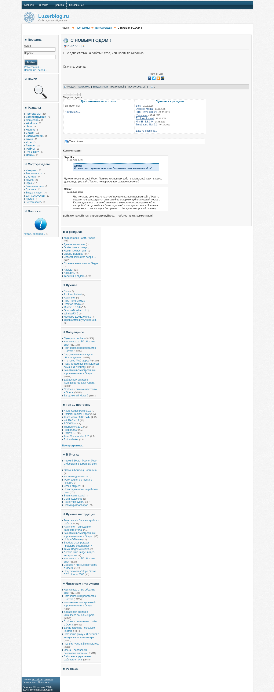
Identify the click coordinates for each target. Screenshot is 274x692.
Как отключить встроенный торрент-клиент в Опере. (80, 372)
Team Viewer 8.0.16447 (77, 417)
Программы (83, 27)
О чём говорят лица (75, 247)
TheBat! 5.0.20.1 (73, 426)
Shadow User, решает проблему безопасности (78, 544)
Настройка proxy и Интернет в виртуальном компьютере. (81, 636)
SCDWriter (70, 423)
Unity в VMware (73, 539)
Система (31, 176)
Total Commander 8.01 (76, 436)
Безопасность (34, 173)
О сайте (37, 679)
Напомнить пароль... (36, 70)
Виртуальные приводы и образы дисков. (78, 356)
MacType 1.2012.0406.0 (77, 316)
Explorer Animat (145, 118)
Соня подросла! (73, 498)
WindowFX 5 (71, 313)
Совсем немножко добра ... (80, 257)
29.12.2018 (73, 45)
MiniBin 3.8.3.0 (144, 121)
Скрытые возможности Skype (81, 263)
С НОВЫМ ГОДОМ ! (90, 40)
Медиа (30, 179)
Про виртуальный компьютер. (81, 643)
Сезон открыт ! (72, 486)
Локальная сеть (35, 186)
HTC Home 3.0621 (146, 112)
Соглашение (29, 682)
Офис (29, 183)
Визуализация (34, 192)
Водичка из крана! (74, 495)
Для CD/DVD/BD (35, 195)
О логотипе (44, 682)
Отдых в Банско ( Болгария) (80, 470)
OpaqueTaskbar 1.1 (75, 310)
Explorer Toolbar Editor (77, 414)
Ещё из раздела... (146, 130)
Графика (31, 189)
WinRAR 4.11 (71, 420)
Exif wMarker (71, 439)
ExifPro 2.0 (70, 433)
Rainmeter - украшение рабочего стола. (77, 528)
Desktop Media (144, 108)
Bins (138, 105)
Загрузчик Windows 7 (76, 395)
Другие (30, 198)
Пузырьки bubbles (74, 338)
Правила (48, 679)
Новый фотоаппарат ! (76, 505)
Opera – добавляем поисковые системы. (76, 652)
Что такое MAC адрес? (77, 360)
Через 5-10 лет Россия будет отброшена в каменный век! (81, 462)
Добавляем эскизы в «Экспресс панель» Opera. (79, 381)
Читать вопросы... (34, 233)
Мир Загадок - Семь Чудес (79, 237)
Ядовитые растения (75, 250)
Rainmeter (141, 115)
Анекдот (68, 269)
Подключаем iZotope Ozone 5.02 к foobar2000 (80, 573)
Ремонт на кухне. (74, 501)
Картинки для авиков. (76, 476)
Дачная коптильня (74, 244)
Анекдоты (69, 272)
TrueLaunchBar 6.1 (147, 124)
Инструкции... (73, 111)
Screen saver (33, 202)
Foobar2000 (71, 429)
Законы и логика (73, 253)
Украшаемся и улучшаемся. (80, 319)
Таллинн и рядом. (74, 276)
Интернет (31, 170)
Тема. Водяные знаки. (77, 548)
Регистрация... (32, 67)
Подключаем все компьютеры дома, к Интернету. (81, 365)
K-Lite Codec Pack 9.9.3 (77, 410)
